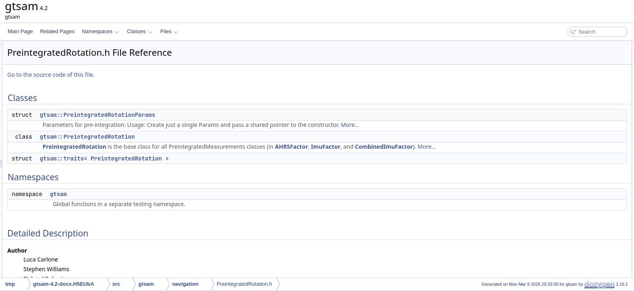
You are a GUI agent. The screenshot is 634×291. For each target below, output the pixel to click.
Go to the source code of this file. (152, 74)
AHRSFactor (392, 146)
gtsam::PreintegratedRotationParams (198, 114)
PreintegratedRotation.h (244, 284)
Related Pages (57, 31)
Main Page (20, 31)
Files (169, 31)
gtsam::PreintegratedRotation (188, 136)
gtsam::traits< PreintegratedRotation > (205, 167)
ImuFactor (427, 146)
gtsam (159, 203)
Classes (139, 31)
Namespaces (100, 31)
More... (451, 125)
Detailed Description (565, 98)
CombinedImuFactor (485, 146)
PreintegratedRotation (175, 146)
